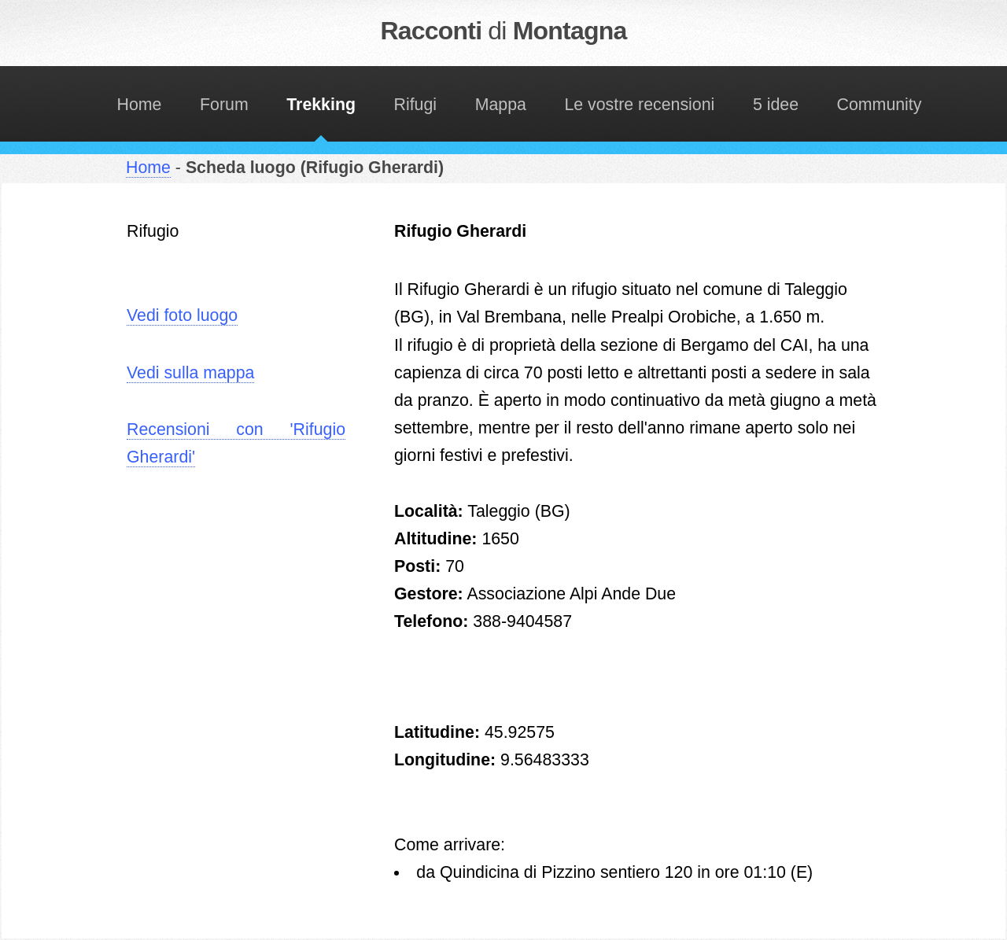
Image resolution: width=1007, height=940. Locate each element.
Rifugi (415, 104)
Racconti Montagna (504, 31)
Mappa (500, 104)
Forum (224, 104)
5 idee (776, 104)
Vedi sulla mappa (190, 372)
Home (139, 104)
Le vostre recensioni (639, 104)
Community (879, 104)
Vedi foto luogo (182, 315)
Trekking (321, 104)
